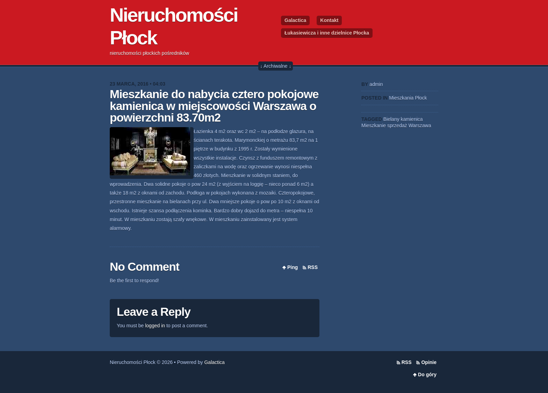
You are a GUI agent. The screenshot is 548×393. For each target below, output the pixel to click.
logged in (155, 325)
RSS (313, 267)
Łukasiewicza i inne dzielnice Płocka (326, 33)
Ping (292, 267)
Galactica (295, 20)
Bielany (391, 119)
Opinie (429, 362)
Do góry (427, 374)
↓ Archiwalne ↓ (275, 66)
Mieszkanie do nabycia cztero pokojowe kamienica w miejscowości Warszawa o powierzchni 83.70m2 (214, 106)
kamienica (412, 119)
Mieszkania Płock (408, 98)
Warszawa (420, 125)
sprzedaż (397, 125)
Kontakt (329, 20)
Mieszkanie (373, 125)
